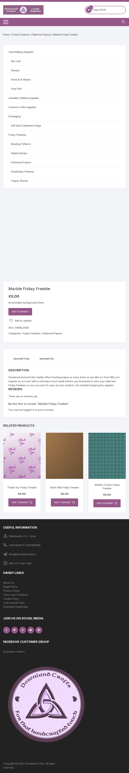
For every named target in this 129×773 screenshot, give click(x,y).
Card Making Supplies (20, 52)
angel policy (97, 385)
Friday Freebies (20, 34)
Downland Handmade (15, 606)
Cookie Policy (11, 598)
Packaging (14, 116)
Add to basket (20, 311)
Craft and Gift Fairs (14, 602)
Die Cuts (16, 61)
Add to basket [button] (22, 502)
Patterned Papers (41, 34)
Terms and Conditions (15, 594)
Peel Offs (16, 88)
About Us (8, 582)
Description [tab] (21, 358)
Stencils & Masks (21, 79)
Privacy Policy (11, 590)
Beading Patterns (21, 144)
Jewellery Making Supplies (23, 98)
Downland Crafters (14, 651)
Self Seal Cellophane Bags (26, 125)
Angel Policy (10, 586)
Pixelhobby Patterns (22, 171)
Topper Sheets (19, 180)
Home (6, 34)
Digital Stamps (19, 153)
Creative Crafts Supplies (22, 107)
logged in (29, 409)
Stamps (15, 70)
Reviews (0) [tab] (47, 358)
